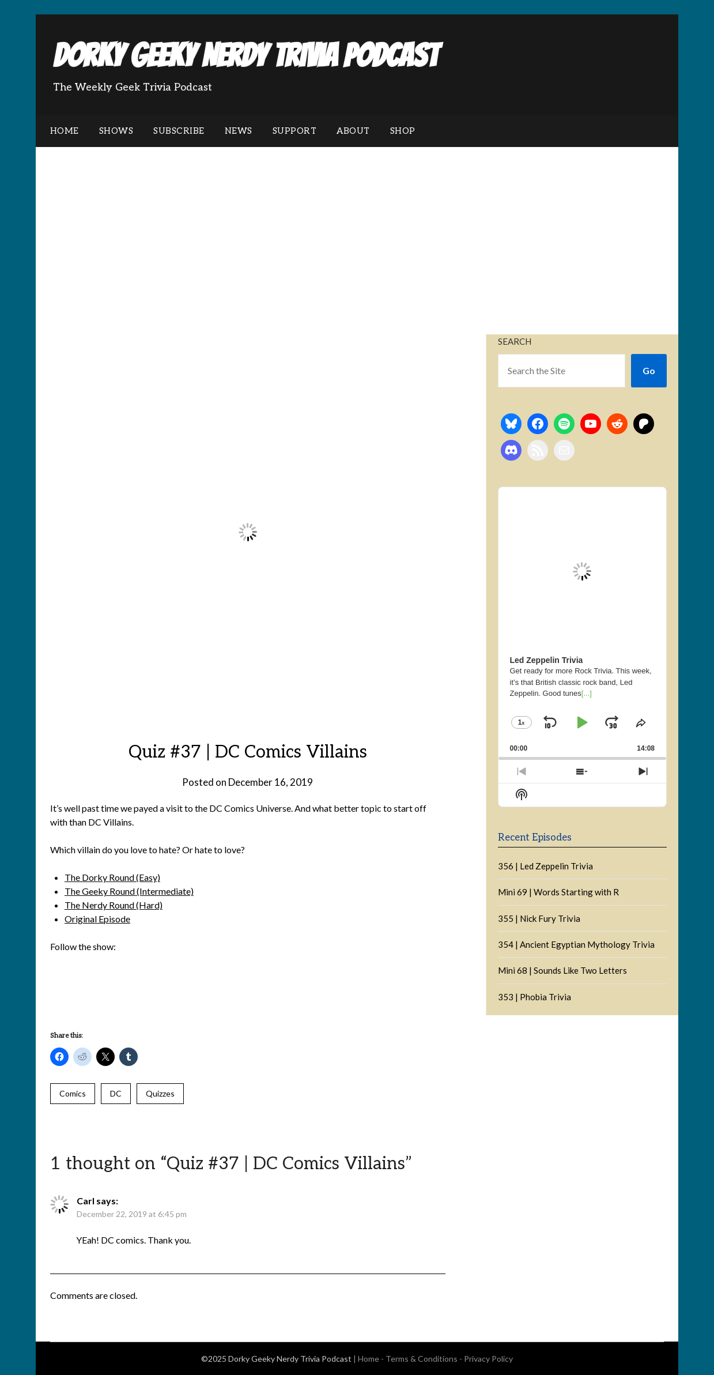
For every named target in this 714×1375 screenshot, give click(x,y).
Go (649, 370)
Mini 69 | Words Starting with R (558, 892)
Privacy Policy (488, 1358)
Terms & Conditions (422, 1358)
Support (295, 131)
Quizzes (160, 1093)
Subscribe (179, 131)
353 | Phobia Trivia (534, 997)
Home (64, 131)
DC (116, 1093)
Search (514, 341)
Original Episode (97, 918)
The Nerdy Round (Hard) (114, 904)
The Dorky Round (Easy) (112, 877)
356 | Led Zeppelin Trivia (545, 866)
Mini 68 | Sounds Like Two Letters (562, 970)
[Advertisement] (357, 233)
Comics (72, 1093)
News (238, 131)
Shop (402, 131)
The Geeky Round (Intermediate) (129, 891)
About (353, 131)
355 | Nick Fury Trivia (539, 918)
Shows (116, 131)
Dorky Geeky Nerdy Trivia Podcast (245, 56)
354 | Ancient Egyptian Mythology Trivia (576, 944)
